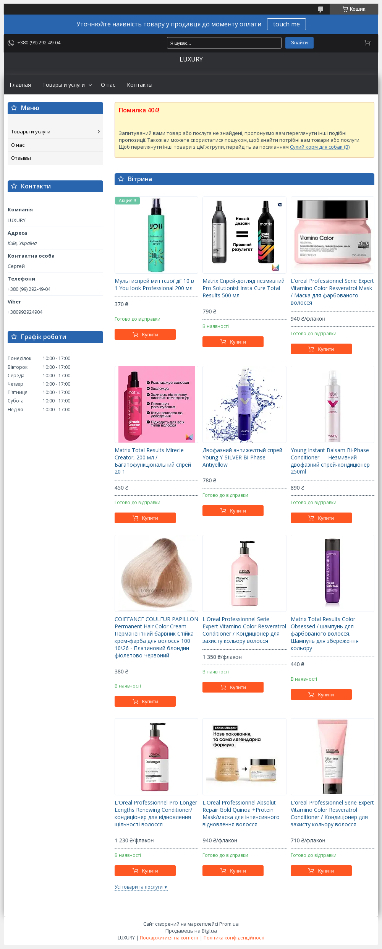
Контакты (139, 84)
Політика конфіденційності (234, 937)
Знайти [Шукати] (299, 42)
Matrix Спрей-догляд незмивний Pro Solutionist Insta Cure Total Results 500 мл (243, 288)
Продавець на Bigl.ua (191, 930)
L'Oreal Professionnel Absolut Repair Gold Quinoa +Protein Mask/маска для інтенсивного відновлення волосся (241, 813)
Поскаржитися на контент (169, 937)
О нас (108, 84)
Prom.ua (229, 923)
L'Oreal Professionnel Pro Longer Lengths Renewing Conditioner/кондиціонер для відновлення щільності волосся (156, 813)
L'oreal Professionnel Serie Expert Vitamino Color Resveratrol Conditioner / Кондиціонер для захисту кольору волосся (332, 813)
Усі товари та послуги (139, 887)
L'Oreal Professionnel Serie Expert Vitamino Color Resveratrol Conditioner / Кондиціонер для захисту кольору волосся (244, 630)
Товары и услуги (63, 84)
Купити (150, 334)
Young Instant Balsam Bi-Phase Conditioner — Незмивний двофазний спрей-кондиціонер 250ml (330, 461)
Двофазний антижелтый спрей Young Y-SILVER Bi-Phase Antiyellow (242, 457)
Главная (20, 84)
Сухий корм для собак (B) (320, 146)
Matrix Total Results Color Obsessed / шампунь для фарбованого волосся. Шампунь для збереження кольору (325, 634)
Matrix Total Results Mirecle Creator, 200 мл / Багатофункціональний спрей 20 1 (153, 461)
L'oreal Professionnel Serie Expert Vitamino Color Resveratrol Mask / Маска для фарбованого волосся (332, 291)
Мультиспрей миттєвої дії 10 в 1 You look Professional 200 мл (154, 284)
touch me (286, 24)
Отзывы (21, 157)
